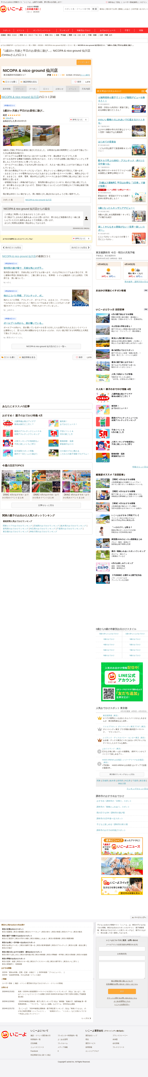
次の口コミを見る (80, 247)
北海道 (14, 35)
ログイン (143, 2)
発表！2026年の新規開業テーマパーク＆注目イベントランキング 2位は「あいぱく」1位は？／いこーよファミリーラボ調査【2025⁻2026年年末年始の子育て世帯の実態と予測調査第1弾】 (52, 994)
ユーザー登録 (7, 983)
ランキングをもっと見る (137, 789)
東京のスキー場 (23, 961)
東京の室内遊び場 (27, 955)
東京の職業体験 (68, 938)
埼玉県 (128, 780)
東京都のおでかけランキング (15, 531)
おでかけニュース (107, 30)
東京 (25, 35)
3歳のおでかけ (135, 639)
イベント (20, 30)
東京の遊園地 (7, 932)
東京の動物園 (19, 932)
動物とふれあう (124, 9)
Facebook (34, 1051)
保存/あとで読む (113, 2)
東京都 (143, 780)
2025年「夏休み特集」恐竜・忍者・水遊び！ (19, 972)
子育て (127, 30)
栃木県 (113, 780)
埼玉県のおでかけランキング (42, 529)
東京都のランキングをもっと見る (122, 774)
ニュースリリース (37, 1047)
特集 (141, 30)
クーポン (33, 89)
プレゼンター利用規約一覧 (68, 1035)
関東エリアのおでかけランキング (17, 526)
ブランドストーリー (120, 1035)
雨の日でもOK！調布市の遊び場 (111, 813)
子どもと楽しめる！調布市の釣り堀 (112, 824)
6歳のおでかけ (108, 650)
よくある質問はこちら (122, 1001)
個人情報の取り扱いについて (122, 981)
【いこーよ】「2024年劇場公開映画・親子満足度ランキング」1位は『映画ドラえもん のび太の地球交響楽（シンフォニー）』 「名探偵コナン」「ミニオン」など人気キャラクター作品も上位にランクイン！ (52, 1011)
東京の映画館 (40, 955)
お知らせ (59, 89)
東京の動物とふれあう (38, 938)
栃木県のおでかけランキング (73, 526)
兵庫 (83, 35)
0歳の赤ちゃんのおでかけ (109, 634)
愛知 (51, 35)
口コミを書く (10, 82)
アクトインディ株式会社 (114, 1031)
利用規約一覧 (36, 1039)
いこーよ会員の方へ (122, 1004)
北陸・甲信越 (61, 35)
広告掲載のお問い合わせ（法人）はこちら (122, 984)
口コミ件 (85, 75)
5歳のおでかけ (135, 645)
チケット (20, 89)
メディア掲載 (63, 1047)
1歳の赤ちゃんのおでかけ (135, 634)
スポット (7, 30)
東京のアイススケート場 (39, 961)
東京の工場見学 (8, 938)
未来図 (115, 1039)
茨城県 (105, 780)
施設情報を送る (29, 82)
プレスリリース (118, 1047)
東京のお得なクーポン (10, 945)
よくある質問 (63, 1039)
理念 (87, 1039)
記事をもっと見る (46, 505)
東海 (46, 35)
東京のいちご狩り (70, 961)
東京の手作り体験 (22, 938)
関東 (21, 35)
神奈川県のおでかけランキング (43, 531)
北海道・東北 (6, 35)
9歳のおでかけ (135, 655)
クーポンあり (84, 62)
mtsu (8, 118)
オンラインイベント (42, 30)
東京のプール (67, 932)
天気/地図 (86, 89)
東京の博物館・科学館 (55, 955)
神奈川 (30, 35)
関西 (70, 35)
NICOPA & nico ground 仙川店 (20, 96)
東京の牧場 (56, 932)
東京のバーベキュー (32, 932)
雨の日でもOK (111, 9)
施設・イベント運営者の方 (41, 1035)
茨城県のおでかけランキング (46, 526)
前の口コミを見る (12, 247)
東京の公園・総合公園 (77, 945)
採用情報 (88, 1047)
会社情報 (116, 1043)
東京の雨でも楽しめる (10, 955)
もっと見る (85, 1018)
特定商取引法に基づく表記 (41, 1055)
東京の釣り (46, 932)
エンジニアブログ (92, 1051)
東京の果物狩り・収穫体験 (12, 964)
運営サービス (90, 1043)
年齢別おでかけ (83, 30)
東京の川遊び (7, 948)
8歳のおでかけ (108, 655)
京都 (79, 35)
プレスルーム (63, 1043)
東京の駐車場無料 (43, 945)
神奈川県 (122, 783)
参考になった (76, 120)
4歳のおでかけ (108, 645)
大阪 (74, 35)
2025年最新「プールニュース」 (51, 972)
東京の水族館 (82, 955)
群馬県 (120, 780)
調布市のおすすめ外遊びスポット (111, 830)
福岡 (110, 35)
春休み (102, 9)
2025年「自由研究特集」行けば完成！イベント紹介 (21, 975)
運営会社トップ (91, 1035)
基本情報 (7, 89)
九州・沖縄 (104, 35)
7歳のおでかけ (135, 650)
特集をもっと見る (140, 467)
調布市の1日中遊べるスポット (110, 818)
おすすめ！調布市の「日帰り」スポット (114, 801)
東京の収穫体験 (54, 938)
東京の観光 (78, 932)
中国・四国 (92, 35)
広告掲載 (34, 1043)
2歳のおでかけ (108, 639)
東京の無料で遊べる (27, 945)
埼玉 (40, 35)
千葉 (36, 35)
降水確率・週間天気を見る (136, 282)
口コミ (46, 89)
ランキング (64, 30)
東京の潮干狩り (56, 961)
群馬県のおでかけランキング (15, 529)
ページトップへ (139, 917)
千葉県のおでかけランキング (69, 529)
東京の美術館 (70, 955)
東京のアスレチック (59, 945)
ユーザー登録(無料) (130, 2)
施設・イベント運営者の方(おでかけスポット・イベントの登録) (39, 983)
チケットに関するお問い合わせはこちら (122, 998)
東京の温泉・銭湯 (8, 961)
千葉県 (135, 780)
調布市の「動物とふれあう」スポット (113, 807)
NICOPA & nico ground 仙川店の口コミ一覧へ (46, 346)
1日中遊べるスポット (140, 9)
